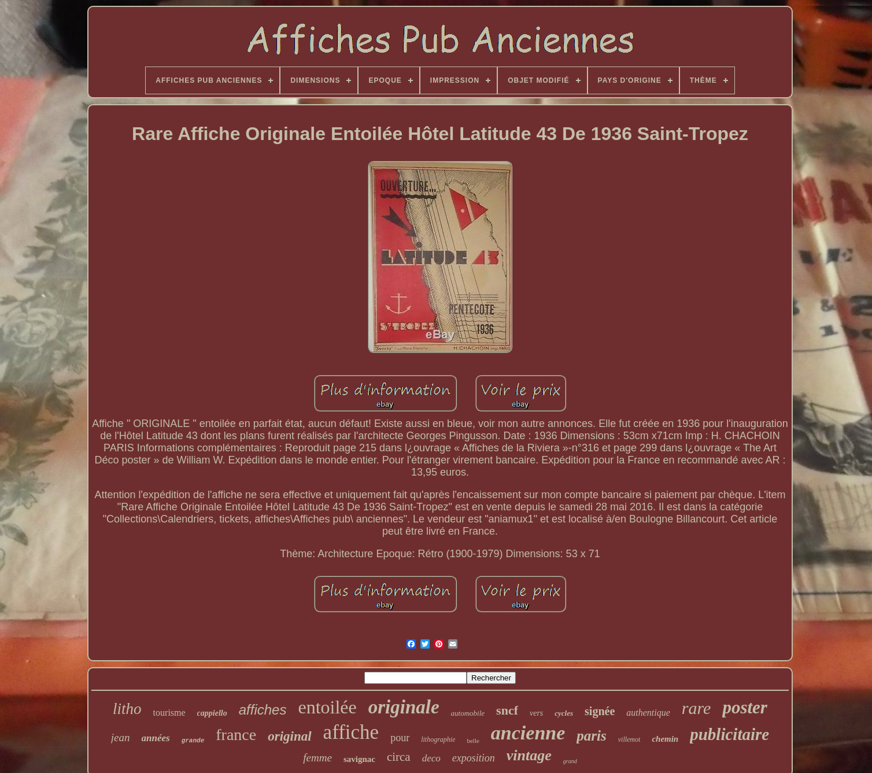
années (156, 737)
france (236, 734)
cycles (564, 713)
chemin (665, 738)
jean (120, 737)
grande (193, 740)
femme (317, 758)
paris (591, 735)
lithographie (438, 739)
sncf (507, 710)
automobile (468, 713)
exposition (473, 758)
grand (570, 761)
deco (431, 758)
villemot (629, 739)
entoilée (327, 707)
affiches (263, 709)
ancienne (528, 732)
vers (536, 713)
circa (399, 757)
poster (744, 707)
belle (473, 740)
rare (696, 707)
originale (403, 707)
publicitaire (729, 734)
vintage (529, 755)
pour (399, 737)
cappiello (212, 713)
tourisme (169, 712)
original (289, 736)
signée (600, 711)
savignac (359, 759)
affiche (351, 732)
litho (127, 708)
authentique (648, 712)
